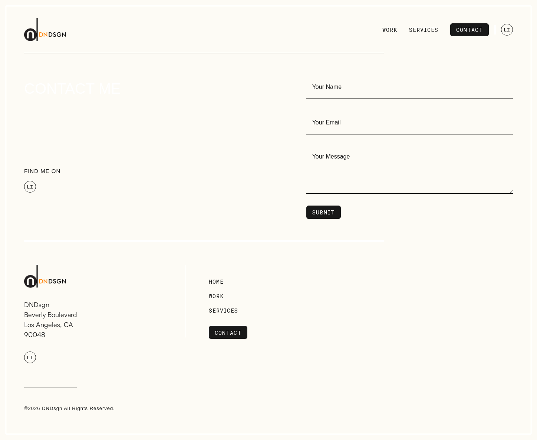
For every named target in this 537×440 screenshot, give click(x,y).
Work (216, 296)
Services (223, 310)
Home (216, 281)
